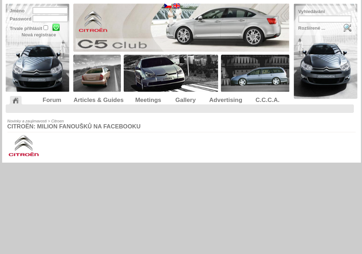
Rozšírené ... (312, 28)
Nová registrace (39, 34)
